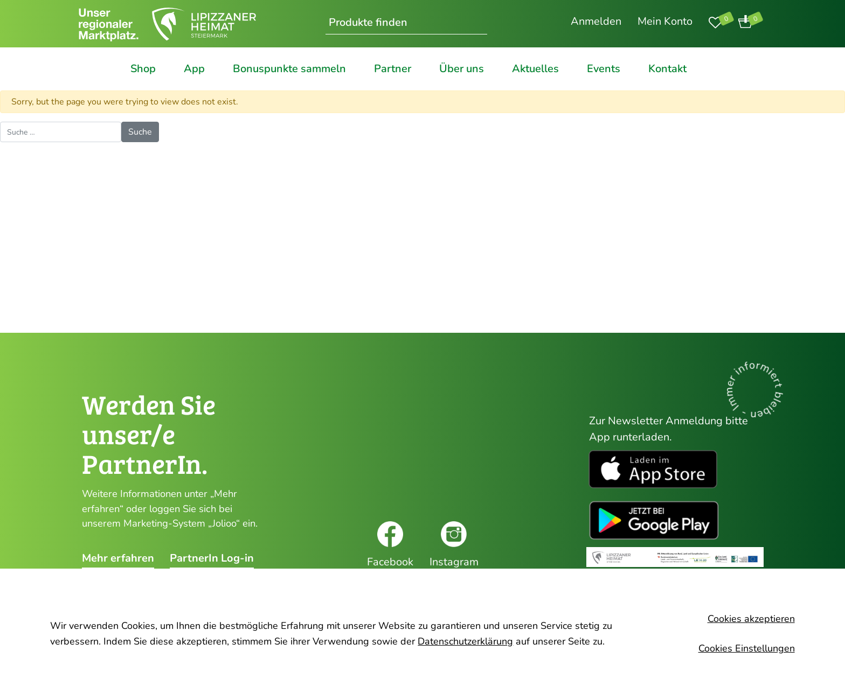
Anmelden (596, 21)
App (194, 69)
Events (603, 69)
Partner (392, 69)
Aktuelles (535, 69)
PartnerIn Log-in (212, 558)
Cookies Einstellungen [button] (746, 648)
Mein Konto (665, 21)
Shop (143, 69)
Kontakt (667, 69)
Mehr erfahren (118, 558)
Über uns (461, 69)
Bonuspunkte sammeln (289, 69)
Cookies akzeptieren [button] (751, 619)
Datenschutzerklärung (465, 641)
